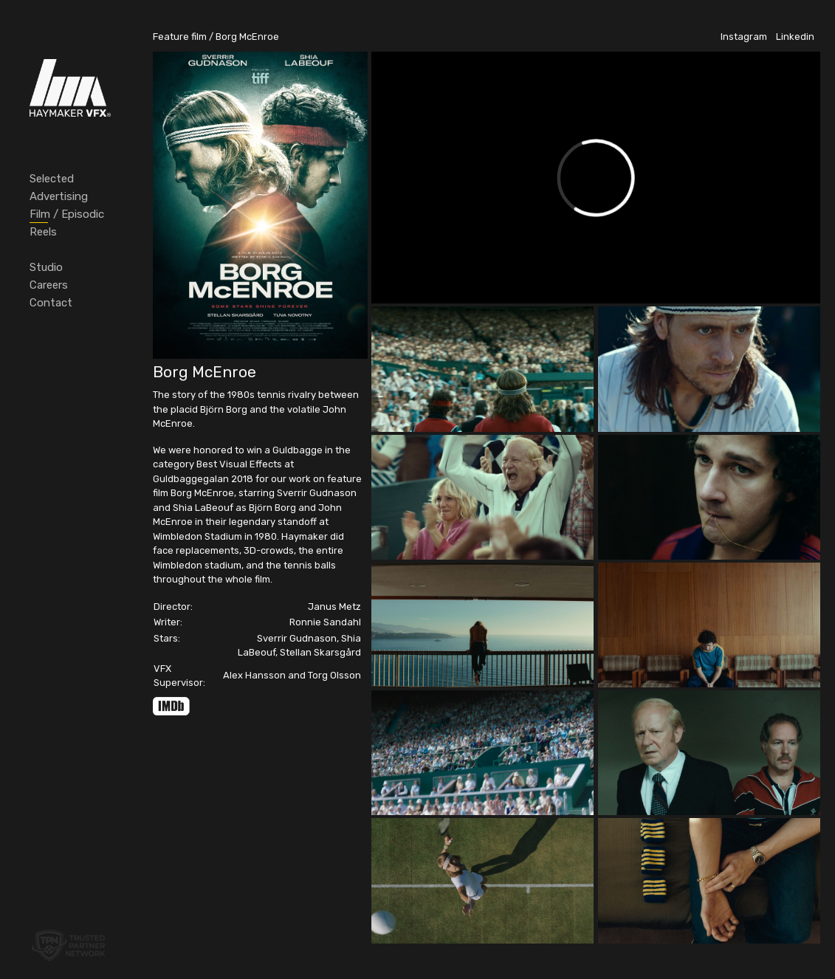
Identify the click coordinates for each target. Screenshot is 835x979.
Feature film (180, 36)
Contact (51, 302)
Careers (49, 285)
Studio (46, 267)
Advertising (59, 196)
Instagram (744, 36)
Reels (43, 231)
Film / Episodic (67, 214)
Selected (52, 178)
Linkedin (795, 36)
